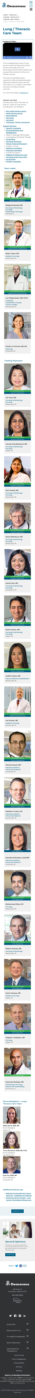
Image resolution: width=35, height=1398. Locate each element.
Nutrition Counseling (14, 148)
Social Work (10, 139)
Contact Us (24, 93)
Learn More (10, 1254)
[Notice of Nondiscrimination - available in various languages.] (17, 1375)
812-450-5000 (17, 1295)
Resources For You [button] (14, 1330)
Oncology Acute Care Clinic (16, 157)
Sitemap (19, 1371)
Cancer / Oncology (11, 17)
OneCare (19, 1367)
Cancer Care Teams (11, 19)
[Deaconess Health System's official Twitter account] (10, 1316)
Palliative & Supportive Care (16, 155)
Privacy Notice (19, 1363)
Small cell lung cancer (14, 113)
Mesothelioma (11, 116)
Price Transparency (19, 1359)
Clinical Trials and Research (16, 144)
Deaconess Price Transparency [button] (13, 1350)
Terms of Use (19, 1355)
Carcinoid (9, 120)
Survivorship (10, 159)
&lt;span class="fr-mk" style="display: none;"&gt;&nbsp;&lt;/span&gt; (17, 51)
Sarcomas (10, 118)
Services (13, 15)
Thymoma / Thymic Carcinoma (18, 122)
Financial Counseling (14, 150)
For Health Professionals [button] (16, 1337)
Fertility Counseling (13, 161)
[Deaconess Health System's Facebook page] (15, 1316)
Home (5, 15)
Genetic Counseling (13, 128)
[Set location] (31, 6)
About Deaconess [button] (13, 1343)
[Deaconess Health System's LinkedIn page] (24, 1316)
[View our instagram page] (19, 1316)
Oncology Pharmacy (14, 142)
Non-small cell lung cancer (16, 111)
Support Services (10, 126)
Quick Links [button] (11, 1324)
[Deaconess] (15, 5)
